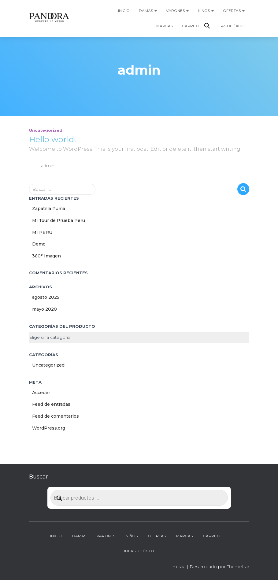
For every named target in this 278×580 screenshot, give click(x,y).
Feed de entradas (51, 404)
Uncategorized (45, 130)
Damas (148, 10)
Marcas (164, 26)
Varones (177, 10)
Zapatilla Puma (48, 208)
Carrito (190, 26)
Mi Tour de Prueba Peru (58, 220)
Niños (206, 10)
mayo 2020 (44, 309)
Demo (39, 244)
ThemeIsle (238, 566)
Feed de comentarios (55, 416)
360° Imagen (46, 256)
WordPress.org (48, 428)
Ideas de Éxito (230, 26)
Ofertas (234, 10)
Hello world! (52, 139)
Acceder (41, 392)
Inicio (124, 10)
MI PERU (42, 232)
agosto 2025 (45, 297)
